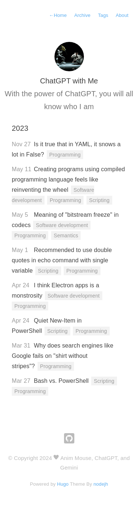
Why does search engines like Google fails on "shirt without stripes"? (62, 355)
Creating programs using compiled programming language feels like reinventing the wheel (68, 179)
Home (58, 15)
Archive (82, 15)
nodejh (100, 484)
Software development (62, 225)
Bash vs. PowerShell (61, 381)
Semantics (66, 235)
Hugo (63, 484)
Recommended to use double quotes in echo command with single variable (62, 260)
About (122, 15)
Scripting (99, 200)
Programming (65, 155)
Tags (103, 15)
